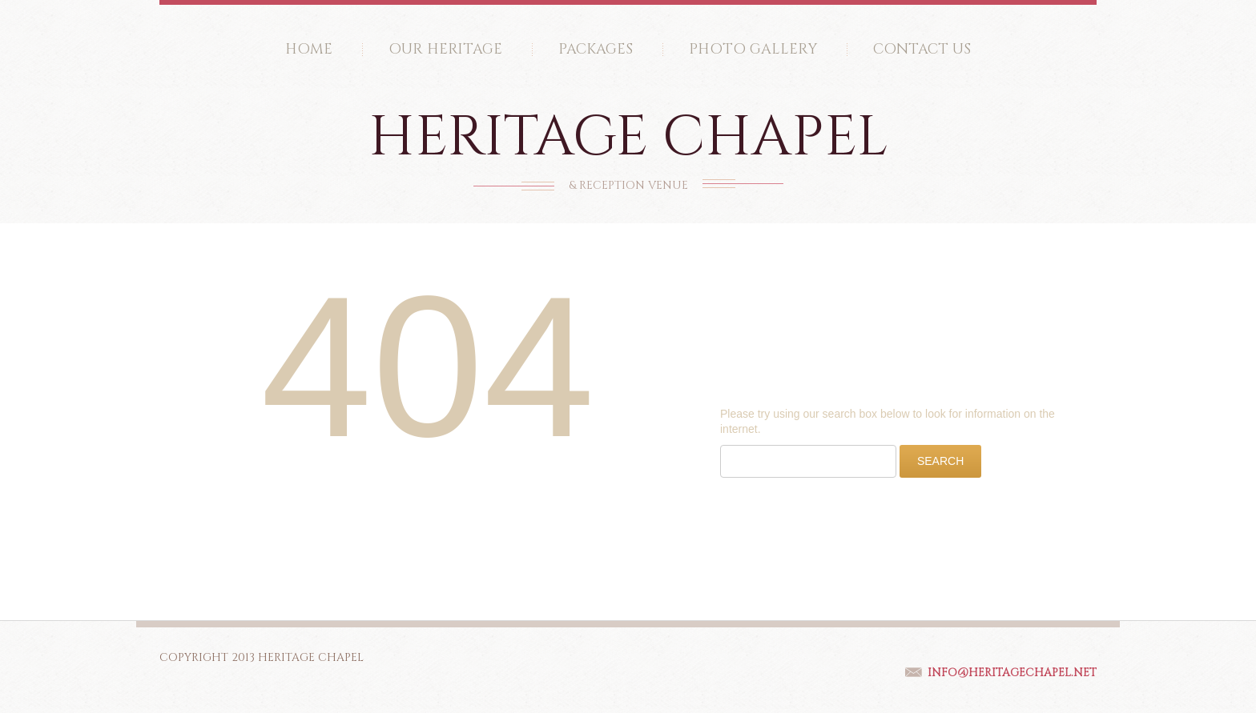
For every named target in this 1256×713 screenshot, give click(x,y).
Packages (595, 49)
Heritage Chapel (628, 137)
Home (308, 49)
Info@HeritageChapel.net (1012, 672)
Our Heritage (445, 49)
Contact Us (922, 49)
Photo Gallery (753, 49)
